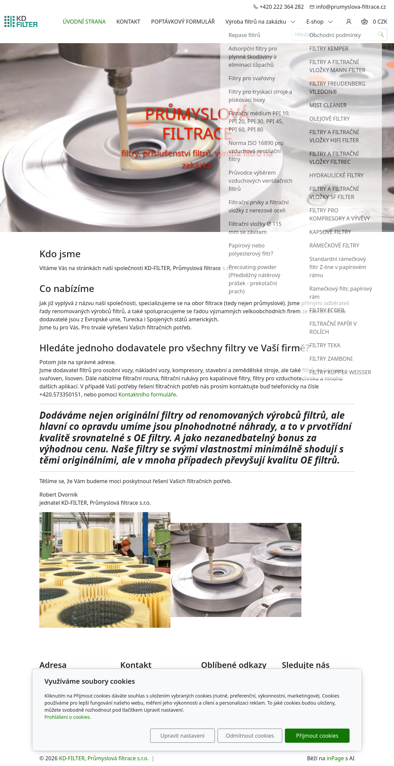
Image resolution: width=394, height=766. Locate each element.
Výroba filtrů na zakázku (261, 21)
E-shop (319, 21)
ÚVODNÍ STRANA (84, 21)
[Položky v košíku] (364, 21)
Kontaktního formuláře (147, 394)
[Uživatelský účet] (349, 21)
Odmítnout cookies (250, 735)
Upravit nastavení (182, 735)
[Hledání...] (333, 34)
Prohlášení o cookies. (67, 717)
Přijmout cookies (317, 735)
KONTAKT (128, 21)
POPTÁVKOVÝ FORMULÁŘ (183, 21)
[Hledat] (381, 34)
